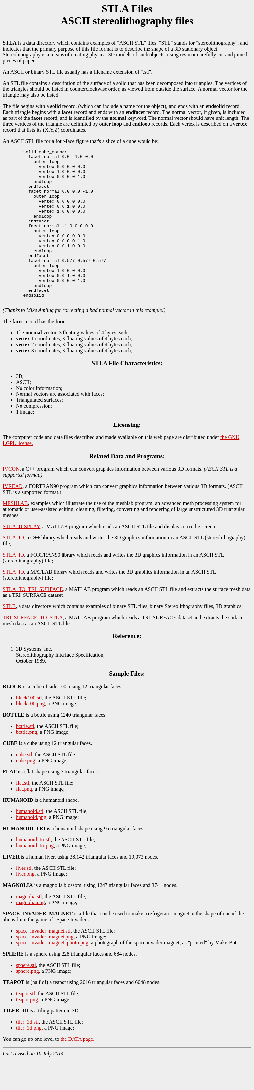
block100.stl (29, 728)
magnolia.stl (29, 927)
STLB (9, 637)
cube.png (25, 791)
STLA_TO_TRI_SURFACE (33, 620)
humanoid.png (31, 848)
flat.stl (22, 813)
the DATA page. (77, 1070)
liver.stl (24, 899)
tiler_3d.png (29, 1058)
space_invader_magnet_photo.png (52, 973)
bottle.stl (25, 757)
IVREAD (12, 517)
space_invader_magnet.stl (43, 961)
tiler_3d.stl (27, 1052)
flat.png (24, 819)
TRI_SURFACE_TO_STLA (33, 648)
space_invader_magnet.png (45, 967)
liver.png (25, 904)
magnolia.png (30, 933)
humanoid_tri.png (35, 876)
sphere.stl (26, 996)
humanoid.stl (29, 842)
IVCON (11, 499)
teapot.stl (25, 1024)
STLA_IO (13, 568)
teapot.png (27, 1030)
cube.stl (24, 785)
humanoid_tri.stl (33, 870)
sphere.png (27, 1002)
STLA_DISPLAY (21, 557)
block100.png (30, 734)
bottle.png (26, 763)
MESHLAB (15, 534)
